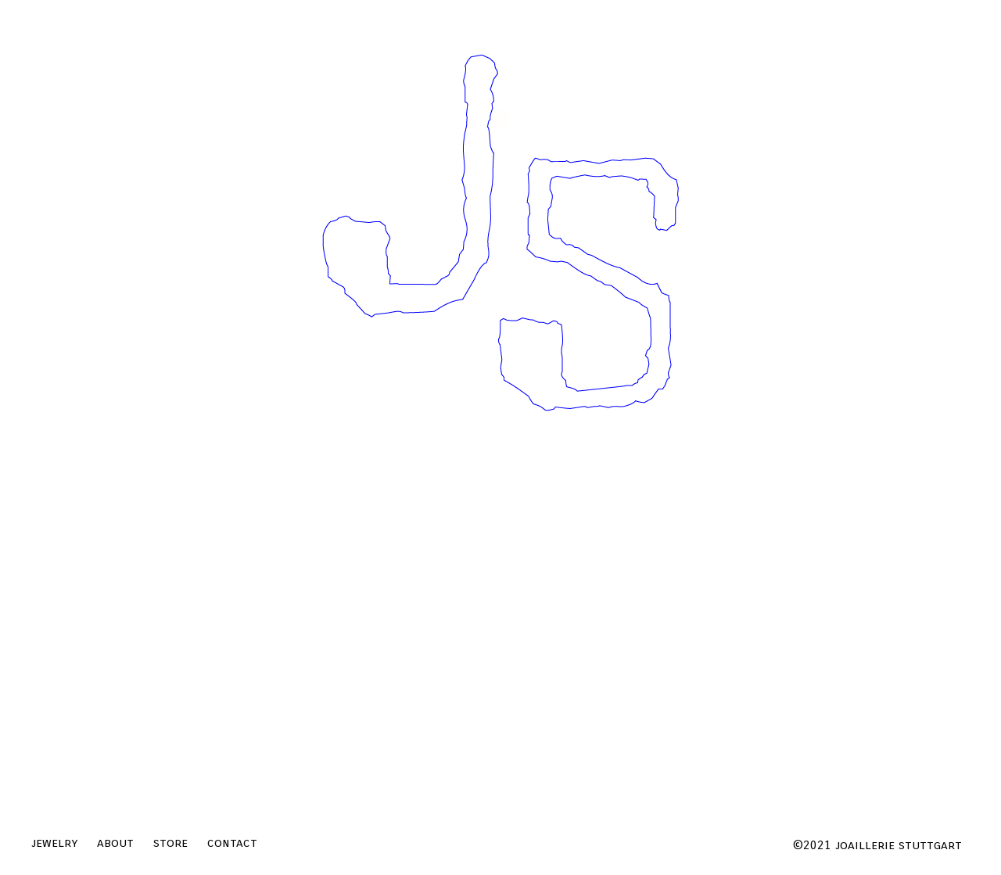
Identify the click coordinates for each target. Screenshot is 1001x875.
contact (232, 842)
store (170, 842)
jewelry (54, 842)
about (115, 842)
